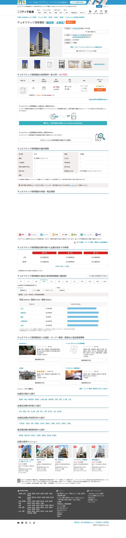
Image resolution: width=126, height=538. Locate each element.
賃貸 (58, 493)
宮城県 (42, 493)
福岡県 (29, 511)
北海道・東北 (22, 493)
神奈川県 (27, 435)
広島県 (29, 507)
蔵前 (21, 317)
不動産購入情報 (61, 495)
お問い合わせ (91, 497)
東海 (20, 503)
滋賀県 (42, 505)
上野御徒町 (23, 321)
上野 (21, 325)
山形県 (51, 493)
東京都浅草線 (76, 37)
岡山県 (33, 507)
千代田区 (22, 423)
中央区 (28, 423)
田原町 (37, 399)
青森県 (33, 493)
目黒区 (64, 423)
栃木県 (49, 435)
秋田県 (46, 493)
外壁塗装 (59, 514)
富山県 (42, 501)
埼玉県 (33, 435)
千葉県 (38, 435)
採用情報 (106, 522)
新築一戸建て (68, 499)
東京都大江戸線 (77, 35)
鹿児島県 (29, 513)
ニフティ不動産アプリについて (96, 495)
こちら (72, 185)
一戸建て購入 (60, 499)
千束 (28, 411)
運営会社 (77, 522)
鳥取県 (38, 507)
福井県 (51, 501)
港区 (32, 423)
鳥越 (24, 411)
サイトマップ (91, 501)
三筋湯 (21, 368)
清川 (41, 411)
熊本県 (42, 511)
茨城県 (44, 435)
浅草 (56, 399)
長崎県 (38, 511)
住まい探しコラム (62, 510)
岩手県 (38, 493)
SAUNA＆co (22, 343)
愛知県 (29, 503)
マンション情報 (61, 506)
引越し (59, 516)
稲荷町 (21, 399)
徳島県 (51, 507)
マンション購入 (61, 497)
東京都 (74, 28)
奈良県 (46, 505)
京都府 (38, 505)
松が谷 (50, 411)
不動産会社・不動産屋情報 (64, 503)
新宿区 (37, 423)
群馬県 (54, 435)
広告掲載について (92, 499)
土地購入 (59, 501)
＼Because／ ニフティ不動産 (95, 493)
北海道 (29, 493)
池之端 (59, 411)
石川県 (46, 501)
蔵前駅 (50, 22)
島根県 (42, 507)
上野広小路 (43, 399)
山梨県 (33, 501)
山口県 (46, 507)
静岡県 (38, 503)
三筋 (37, 411)
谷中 (20, 411)
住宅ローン (60, 512)
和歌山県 (51, 505)
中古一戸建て (76, 499)
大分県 (46, 511)
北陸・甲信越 (22, 501)
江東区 (53, 423)
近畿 (20, 505)
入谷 (21, 308)
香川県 (29, 509)
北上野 (33, 411)
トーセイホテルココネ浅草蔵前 (75, 343)
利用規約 (99, 522)
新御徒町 (31, 399)
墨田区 (48, 423)
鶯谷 (25, 399)
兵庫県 (33, 505)
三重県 (42, 503)
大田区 (69, 423)
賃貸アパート (73, 493)
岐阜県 (33, 503)
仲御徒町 (23, 313)
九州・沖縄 (21, 511)
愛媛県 (33, 509)
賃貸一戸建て (81, 493)
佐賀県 (33, 511)
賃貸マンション (64, 493)
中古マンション (79, 497)
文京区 (42, 423)
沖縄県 (34, 513)
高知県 (38, 509)
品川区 (58, 423)
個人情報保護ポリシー (88, 522)
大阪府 (29, 505)
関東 (20, 497)
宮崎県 (51, 511)
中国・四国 (21, 507)
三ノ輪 (65, 399)
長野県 (38, 501)
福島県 (29, 495)
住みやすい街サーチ (62, 508)
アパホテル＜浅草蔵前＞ (73, 368)
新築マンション (70, 497)
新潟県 (29, 501)
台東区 (60, 22)
